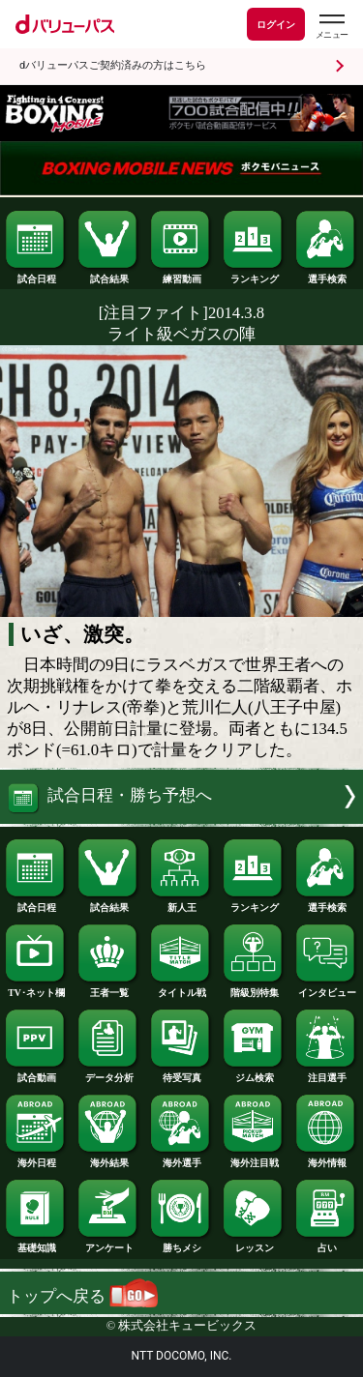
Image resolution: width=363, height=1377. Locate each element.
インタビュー (326, 988)
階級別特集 (254, 988)
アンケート (108, 1243)
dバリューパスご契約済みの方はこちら (112, 65)
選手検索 (326, 274)
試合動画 (36, 1073)
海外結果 (108, 1158)
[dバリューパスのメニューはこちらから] (331, 27)
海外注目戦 (254, 1158)
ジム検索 (254, 1073)
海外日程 (36, 1158)
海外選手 (181, 1158)
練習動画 (181, 274)
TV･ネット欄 (36, 988)
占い (326, 1243)
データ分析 (108, 1073)
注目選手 (326, 1073)
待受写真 (181, 1073)
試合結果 (108, 274)
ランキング (254, 274)
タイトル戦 (181, 988)
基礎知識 (36, 1243)
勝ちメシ (181, 1243)
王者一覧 (108, 988)
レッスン (254, 1243)
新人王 (181, 903)
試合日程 (36, 274)
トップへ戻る (82, 1296)
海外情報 (326, 1158)
